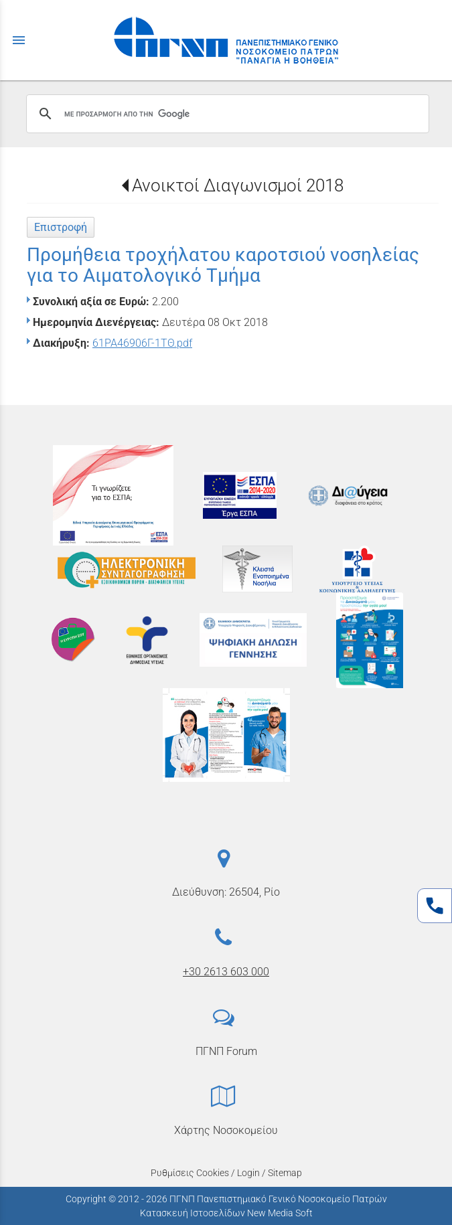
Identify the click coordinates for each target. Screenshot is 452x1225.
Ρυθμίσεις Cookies (190, 1172)
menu (19, 40)
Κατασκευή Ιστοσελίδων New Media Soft (226, 1213)
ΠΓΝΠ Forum (226, 1051)
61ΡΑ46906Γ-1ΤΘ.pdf (142, 343)
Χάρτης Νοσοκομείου (226, 1130)
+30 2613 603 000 (226, 971)
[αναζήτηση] (225, 114)
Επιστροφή (60, 227)
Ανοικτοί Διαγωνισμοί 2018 (238, 185)
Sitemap (285, 1172)
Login (248, 1172)
